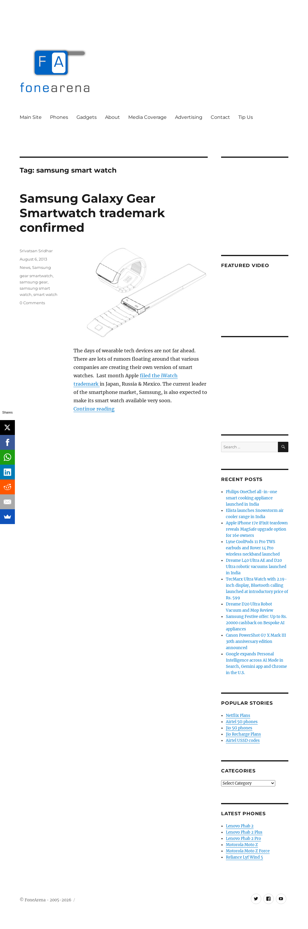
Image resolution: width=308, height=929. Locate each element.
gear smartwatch (36, 275)
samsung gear (34, 282)
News (25, 267)
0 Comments (32, 302)
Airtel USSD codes (243, 740)
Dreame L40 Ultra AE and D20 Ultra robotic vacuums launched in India (256, 566)
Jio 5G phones (239, 728)
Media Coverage (147, 117)
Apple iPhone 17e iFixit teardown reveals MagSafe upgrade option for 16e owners (257, 529)
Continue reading (94, 409)
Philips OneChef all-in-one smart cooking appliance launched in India (251, 498)
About (112, 117)
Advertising (188, 117)
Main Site (31, 117)
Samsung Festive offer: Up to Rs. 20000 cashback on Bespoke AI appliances (256, 623)
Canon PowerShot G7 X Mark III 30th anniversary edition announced (256, 641)
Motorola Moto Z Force (248, 851)
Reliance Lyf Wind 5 (244, 857)
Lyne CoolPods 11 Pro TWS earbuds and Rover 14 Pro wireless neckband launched (253, 548)
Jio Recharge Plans (243, 734)
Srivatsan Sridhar (36, 250)
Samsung (41, 267)
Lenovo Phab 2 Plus (244, 832)
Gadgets (86, 117)
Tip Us (245, 117)
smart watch (45, 294)
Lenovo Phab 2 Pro (243, 838)
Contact (220, 117)
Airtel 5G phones (242, 721)
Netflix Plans (238, 715)
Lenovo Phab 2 (240, 826)
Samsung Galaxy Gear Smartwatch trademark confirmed (92, 213)
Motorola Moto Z (242, 844)
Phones (59, 117)
